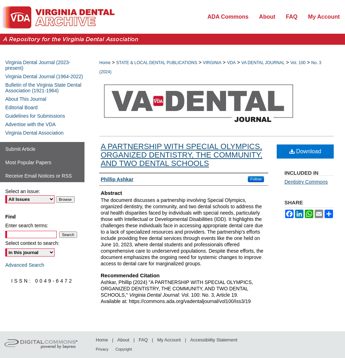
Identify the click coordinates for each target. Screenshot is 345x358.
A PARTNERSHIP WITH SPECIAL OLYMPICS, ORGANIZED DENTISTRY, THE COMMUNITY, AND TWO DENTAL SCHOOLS (181, 155)
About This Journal (25, 99)
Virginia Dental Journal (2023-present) (37, 65)
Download (305, 151)
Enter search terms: (26, 225)
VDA (231, 62)
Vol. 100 (298, 62)
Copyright (123, 349)
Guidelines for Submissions (35, 116)
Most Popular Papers (28, 162)
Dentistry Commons (306, 182)
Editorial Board (21, 107)
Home (105, 62)
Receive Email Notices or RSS (38, 176)
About (123, 339)
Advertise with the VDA (30, 124)
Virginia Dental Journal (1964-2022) (44, 76)
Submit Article (20, 149)
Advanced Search (24, 265)
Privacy (102, 349)
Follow (256, 179)
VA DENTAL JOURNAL (263, 62)
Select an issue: (22, 191)
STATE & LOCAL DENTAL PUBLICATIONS (156, 62)
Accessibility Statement (213, 339)
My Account (169, 339)
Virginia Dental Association (34, 133)
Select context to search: (32, 243)
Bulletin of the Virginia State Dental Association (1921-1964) (43, 87)
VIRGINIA (212, 62)
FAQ (143, 339)
